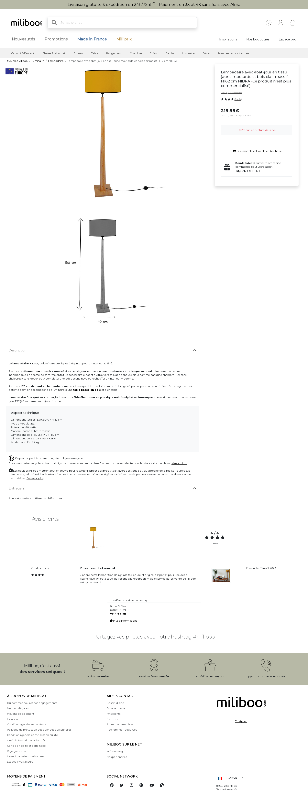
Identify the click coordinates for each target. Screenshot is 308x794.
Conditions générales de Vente (26, 724)
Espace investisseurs (20, 761)
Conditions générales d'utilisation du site (32, 735)
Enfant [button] (154, 53)
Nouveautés (23, 39)
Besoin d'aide (115, 703)
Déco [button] (206, 53)
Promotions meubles (120, 724)
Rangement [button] (114, 53)
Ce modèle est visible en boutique (256, 151)
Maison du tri (179, 463)
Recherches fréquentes (122, 729)
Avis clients (113, 713)
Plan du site (114, 719)
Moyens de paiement (20, 713)
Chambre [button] (136, 53)
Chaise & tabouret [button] (53, 53)
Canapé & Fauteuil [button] (22, 53)
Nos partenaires (117, 757)
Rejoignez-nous (17, 751)
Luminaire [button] (188, 53)
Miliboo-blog (115, 751)
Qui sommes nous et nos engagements (32, 703)
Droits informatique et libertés (26, 740)
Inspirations (228, 39)
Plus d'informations (123, 620)
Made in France (92, 39)
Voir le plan (118, 613)
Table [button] (94, 53)
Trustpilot (241, 721)
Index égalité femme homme (26, 756)
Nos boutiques (257, 39)
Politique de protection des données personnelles (39, 729)
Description (18, 350)
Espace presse (116, 708)
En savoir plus (35, 478)
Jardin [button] (170, 53)
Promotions (56, 39)
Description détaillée (231, 92)
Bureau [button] (78, 53)
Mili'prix (124, 39)
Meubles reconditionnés (233, 53)
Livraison (12, 719)
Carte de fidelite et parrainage (26, 745)
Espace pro (287, 39)
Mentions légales (17, 708)
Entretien (16, 488)
